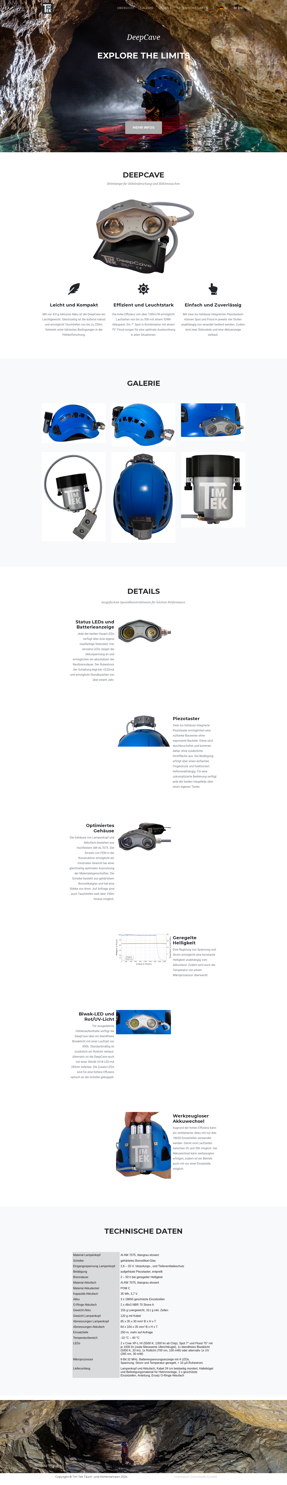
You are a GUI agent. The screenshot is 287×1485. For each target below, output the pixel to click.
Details (165, 10)
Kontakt (211, 1476)
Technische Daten (192, 10)
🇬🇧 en (238, 10)
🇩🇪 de (224, 10)
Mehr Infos (143, 128)
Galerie (146, 10)
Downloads (198, 1476)
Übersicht (126, 10)
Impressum (182, 1476)
